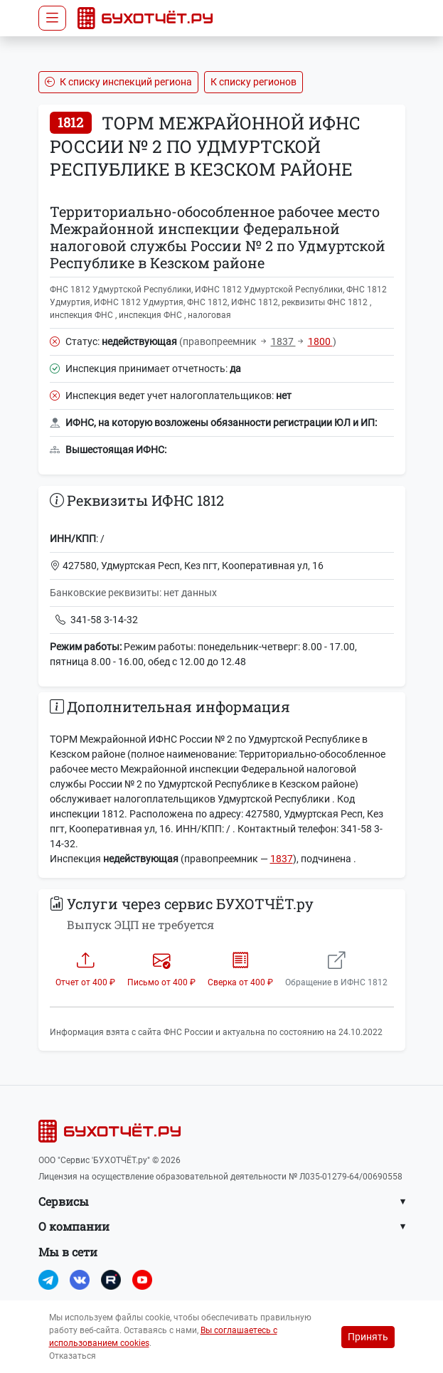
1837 (283, 341)
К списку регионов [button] (253, 82)
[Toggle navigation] (52, 18)
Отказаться (72, 1356)
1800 (320, 341)
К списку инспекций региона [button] (118, 82)
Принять (368, 1336)
